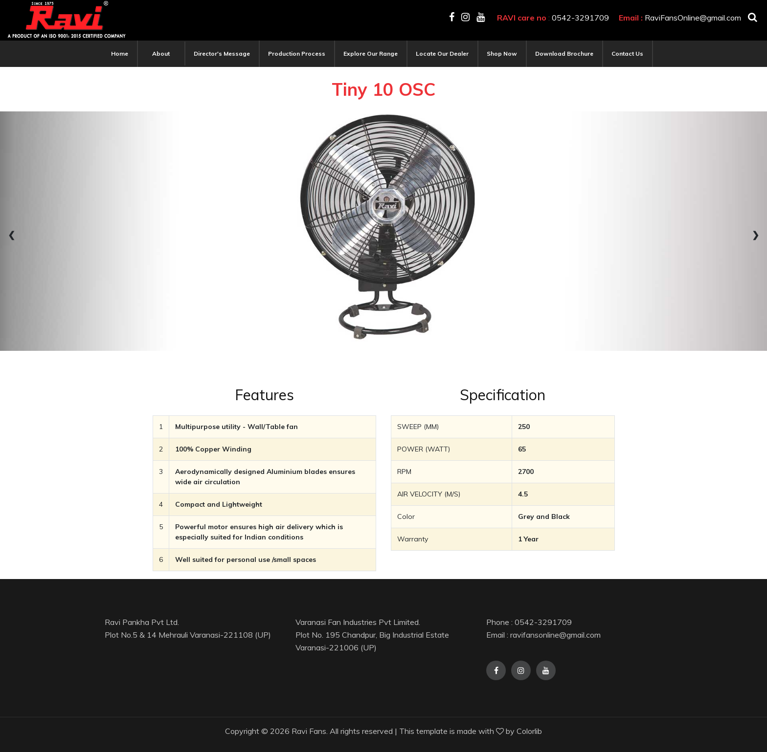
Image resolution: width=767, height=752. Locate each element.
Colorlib (529, 731)
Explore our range (370, 53)
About (161, 53)
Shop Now (502, 53)
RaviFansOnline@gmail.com (693, 17)
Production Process (296, 53)
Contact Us (627, 53)
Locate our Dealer (442, 53)
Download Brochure (564, 53)
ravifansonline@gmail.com (555, 635)
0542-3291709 (580, 17)
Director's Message (222, 53)
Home (119, 53)
